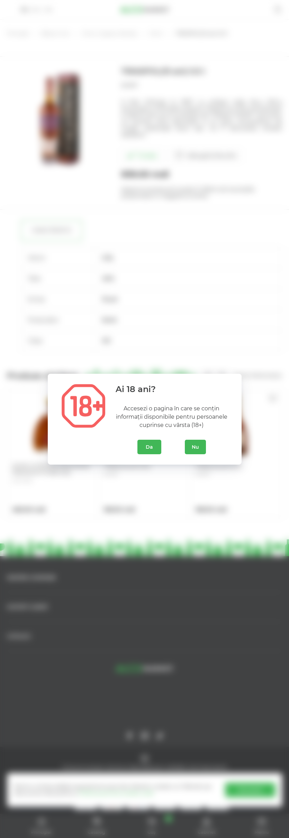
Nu (195, 447)
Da (149, 447)
